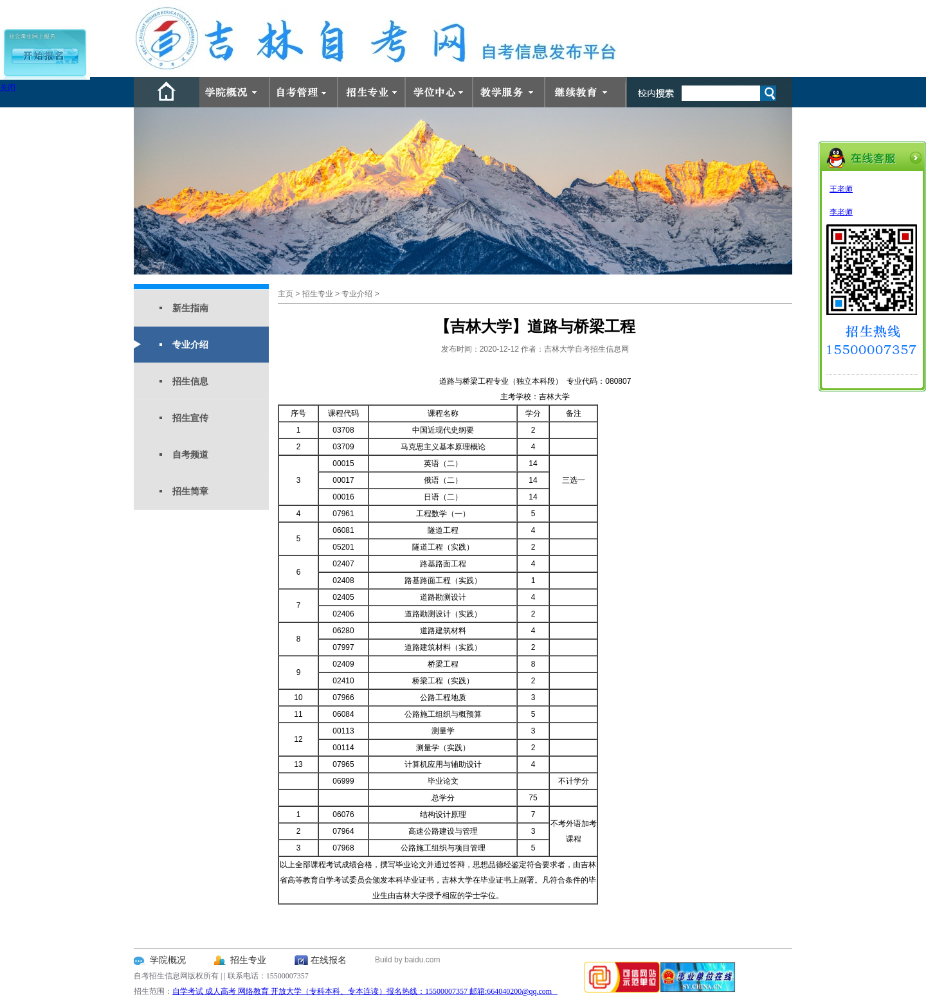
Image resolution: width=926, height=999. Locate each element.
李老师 (841, 212)
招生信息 (190, 381)
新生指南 (190, 308)
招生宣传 (190, 418)
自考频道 (190, 454)
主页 (285, 293)
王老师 (841, 189)
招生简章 (190, 491)
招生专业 (317, 293)
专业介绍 (190, 344)
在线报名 (329, 960)
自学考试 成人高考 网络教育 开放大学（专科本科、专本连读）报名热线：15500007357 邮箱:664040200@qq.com (365, 991)
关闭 (7, 87)
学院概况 (168, 960)
